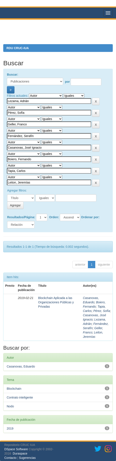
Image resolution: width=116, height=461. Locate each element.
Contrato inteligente (20, 397)
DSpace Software (16, 449)
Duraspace (20, 453)
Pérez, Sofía (101, 311)
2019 (10, 428)
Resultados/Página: (21, 217)
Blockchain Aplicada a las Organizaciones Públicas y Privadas (56, 302)
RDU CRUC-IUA (17, 48)
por (67, 81)
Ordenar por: (90, 217)
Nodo (10, 406)
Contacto (10, 457)
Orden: (54, 217)
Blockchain (14, 388)
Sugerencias (27, 457)
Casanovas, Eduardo (21, 366)
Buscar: (12, 74)
